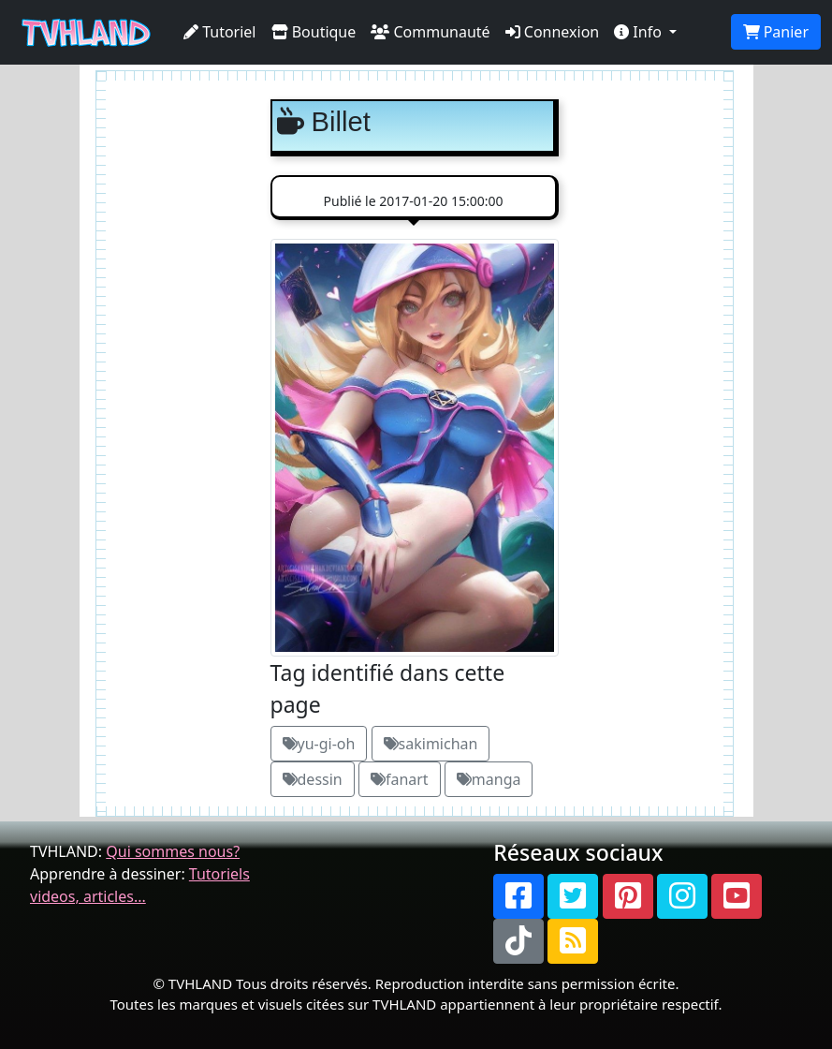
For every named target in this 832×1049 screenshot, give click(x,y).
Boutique (314, 32)
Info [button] (639, 32)
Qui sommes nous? (173, 851)
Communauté (430, 32)
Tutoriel (219, 32)
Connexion (552, 32)
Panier (776, 32)
